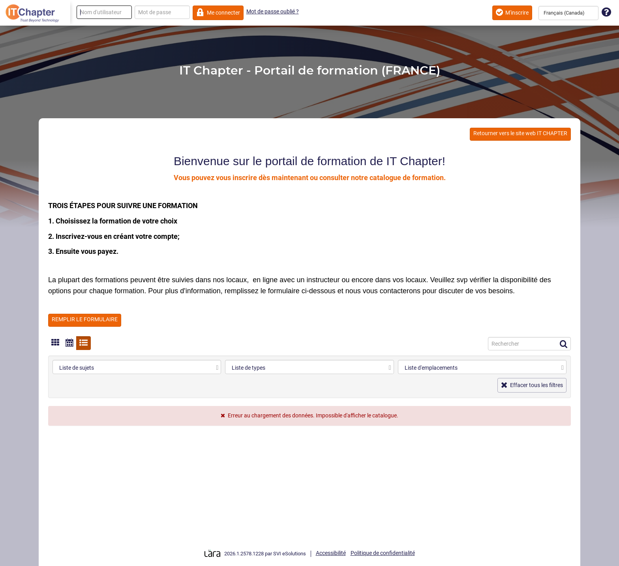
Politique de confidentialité (383, 553)
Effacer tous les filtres (532, 385)
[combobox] (568, 13)
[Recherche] (529, 343)
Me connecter (218, 12)
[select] (217, 368)
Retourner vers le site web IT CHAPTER (520, 133)
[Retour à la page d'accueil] (35, 13)
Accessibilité (331, 553)
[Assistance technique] (606, 12)
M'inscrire (512, 12)
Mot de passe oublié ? (272, 11)
